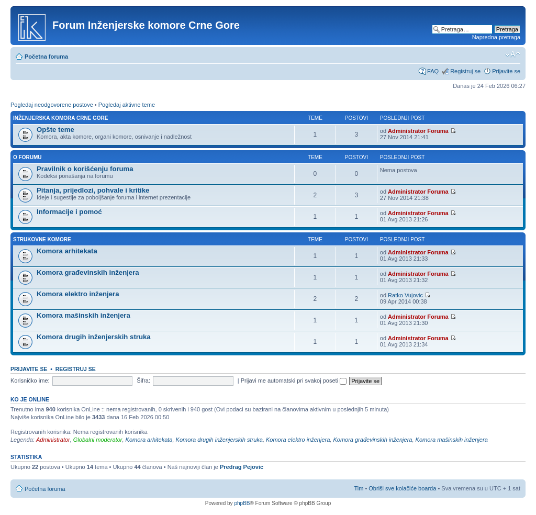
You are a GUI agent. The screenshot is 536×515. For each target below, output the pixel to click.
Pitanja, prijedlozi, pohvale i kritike (93, 190)
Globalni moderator (97, 439)
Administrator (53, 439)
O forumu (27, 157)
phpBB (242, 503)
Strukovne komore (42, 239)
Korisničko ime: (30, 380)
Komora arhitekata (67, 251)
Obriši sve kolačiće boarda (402, 488)
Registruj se (465, 71)
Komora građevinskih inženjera (88, 272)
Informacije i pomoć (69, 212)
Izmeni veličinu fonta (512, 54)
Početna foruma (46, 56)
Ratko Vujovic (405, 295)
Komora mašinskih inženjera (83, 315)
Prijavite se (506, 71)
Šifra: (143, 380)
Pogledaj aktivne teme (126, 105)
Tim (358, 488)
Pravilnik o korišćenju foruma (85, 169)
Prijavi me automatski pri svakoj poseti (294, 380)
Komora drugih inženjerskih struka (94, 337)
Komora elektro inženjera (78, 294)
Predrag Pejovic (241, 467)
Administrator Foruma (418, 131)
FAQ (433, 71)
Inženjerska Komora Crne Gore (60, 118)
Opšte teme (55, 129)
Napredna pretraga (496, 37)
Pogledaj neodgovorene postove (51, 105)
